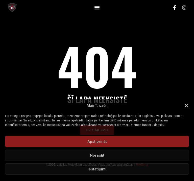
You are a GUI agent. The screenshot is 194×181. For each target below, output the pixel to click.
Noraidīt (97, 155)
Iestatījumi (97, 169)
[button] (186, 105)
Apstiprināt (97, 141)
